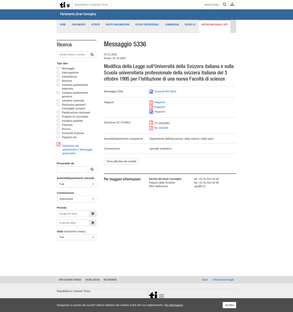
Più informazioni (173, 305)
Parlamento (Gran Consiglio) (78, 14)
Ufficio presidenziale (147, 24)
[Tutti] (76, 184)
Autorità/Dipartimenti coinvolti (75, 178)
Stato (60, 231)
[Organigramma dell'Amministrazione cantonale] (232, 4)
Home (63, 24)
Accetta (229, 305)
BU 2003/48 (158, 128)
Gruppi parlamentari (117, 24)
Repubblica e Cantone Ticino (91, 4)
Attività (95, 24)
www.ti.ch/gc (211, 4)
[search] (224, 4)
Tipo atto (62, 63)
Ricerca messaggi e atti (214, 24)
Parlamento (79, 24)
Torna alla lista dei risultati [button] (121, 161)
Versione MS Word (162, 91)
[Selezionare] (76, 199)
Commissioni (172, 24)
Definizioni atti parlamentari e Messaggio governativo (74, 148)
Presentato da (65, 163)
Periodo (62, 207)
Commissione (65, 192)
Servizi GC (190, 24)
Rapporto (157, 102)
